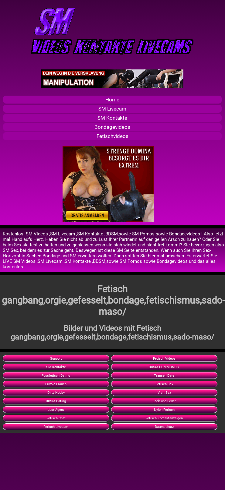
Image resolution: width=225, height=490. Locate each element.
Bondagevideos (112, 127)
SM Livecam (112, 109)
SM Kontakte (112, 118)
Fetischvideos (112, 136)
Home (112, 100)
